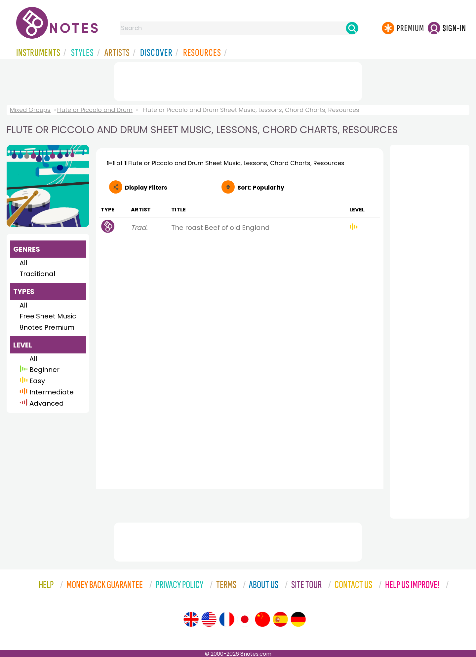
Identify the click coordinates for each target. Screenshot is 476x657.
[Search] (352, 28)
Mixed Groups (30, 110)
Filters (146, 188)
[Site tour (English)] (191, 619)
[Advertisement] (238, 80)
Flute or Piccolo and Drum (95, 110)
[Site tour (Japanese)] (244, 619)
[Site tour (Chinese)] (262, 619)
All (23, 263)
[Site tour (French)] (226, 619)
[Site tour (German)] (298, 619)
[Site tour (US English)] (209, 619)
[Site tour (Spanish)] (280, 619)
